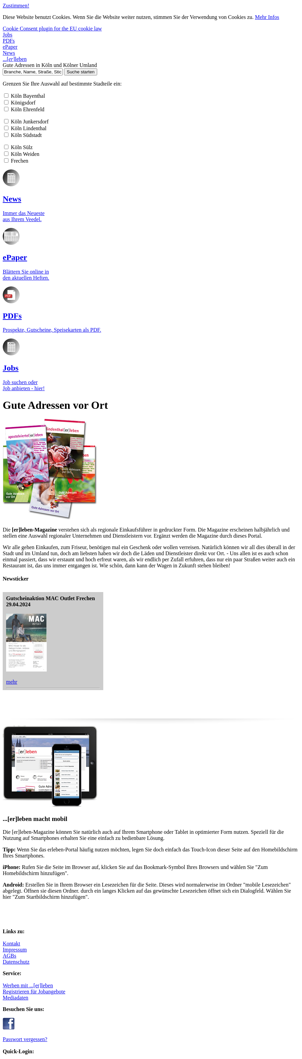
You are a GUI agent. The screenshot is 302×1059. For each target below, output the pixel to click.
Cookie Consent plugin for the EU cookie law (43, 28)
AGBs (39, 558)
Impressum (45, 552)
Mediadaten (86, 558)
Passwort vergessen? (224, 534)
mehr (215, 367)
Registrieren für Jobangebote (102, 552)
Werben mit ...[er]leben (96, 546)
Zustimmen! (11, 9)
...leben (48, 108)
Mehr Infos (238, 19)
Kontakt (41, 546)
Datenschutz (46, 564)
